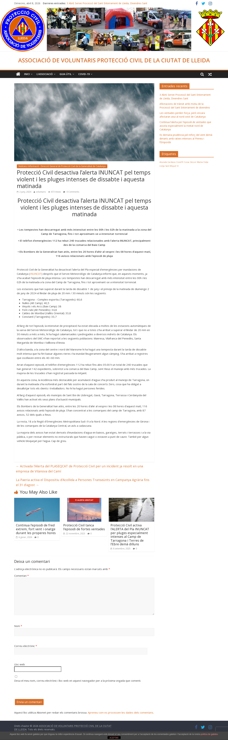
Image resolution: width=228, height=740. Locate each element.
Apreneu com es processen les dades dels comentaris (120, 712)
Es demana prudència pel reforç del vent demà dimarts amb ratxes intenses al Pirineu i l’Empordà (186, 138)
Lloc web (19, 664)
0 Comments (71, 191)
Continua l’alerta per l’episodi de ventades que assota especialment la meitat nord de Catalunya (185, 125)
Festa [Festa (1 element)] (205, 162)
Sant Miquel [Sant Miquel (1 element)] (170, 166)
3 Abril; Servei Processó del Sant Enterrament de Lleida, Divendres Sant (107, 3)
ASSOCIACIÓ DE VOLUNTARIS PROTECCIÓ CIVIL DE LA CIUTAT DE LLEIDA (114, 60)
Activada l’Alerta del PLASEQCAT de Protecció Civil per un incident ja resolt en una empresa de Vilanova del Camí (79, 468)
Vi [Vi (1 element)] (178, 166)
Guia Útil (65, 74)
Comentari (21, 575)
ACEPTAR (113, 738)
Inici (27, 74)
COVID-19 (84, 74)
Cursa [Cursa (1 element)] (186, 162)
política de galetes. (209, 734)
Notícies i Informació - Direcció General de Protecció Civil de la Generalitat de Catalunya (62, 166)
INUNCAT (36, 273)
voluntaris (41, 191)
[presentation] (40, 692)
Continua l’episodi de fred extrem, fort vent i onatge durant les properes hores (36, 529)
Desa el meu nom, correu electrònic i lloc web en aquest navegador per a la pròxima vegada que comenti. (77, 680)
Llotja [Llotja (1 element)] (162, 166)
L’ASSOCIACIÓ (45, 74)
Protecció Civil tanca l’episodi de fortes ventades (84, 527)
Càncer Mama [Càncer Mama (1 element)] (196, 162)
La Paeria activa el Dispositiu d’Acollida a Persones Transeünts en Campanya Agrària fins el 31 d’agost (82, 482)
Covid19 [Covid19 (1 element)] (179, 162)
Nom (18, 626)
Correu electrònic (25, 646)
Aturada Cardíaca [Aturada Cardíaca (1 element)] (167, 162)
